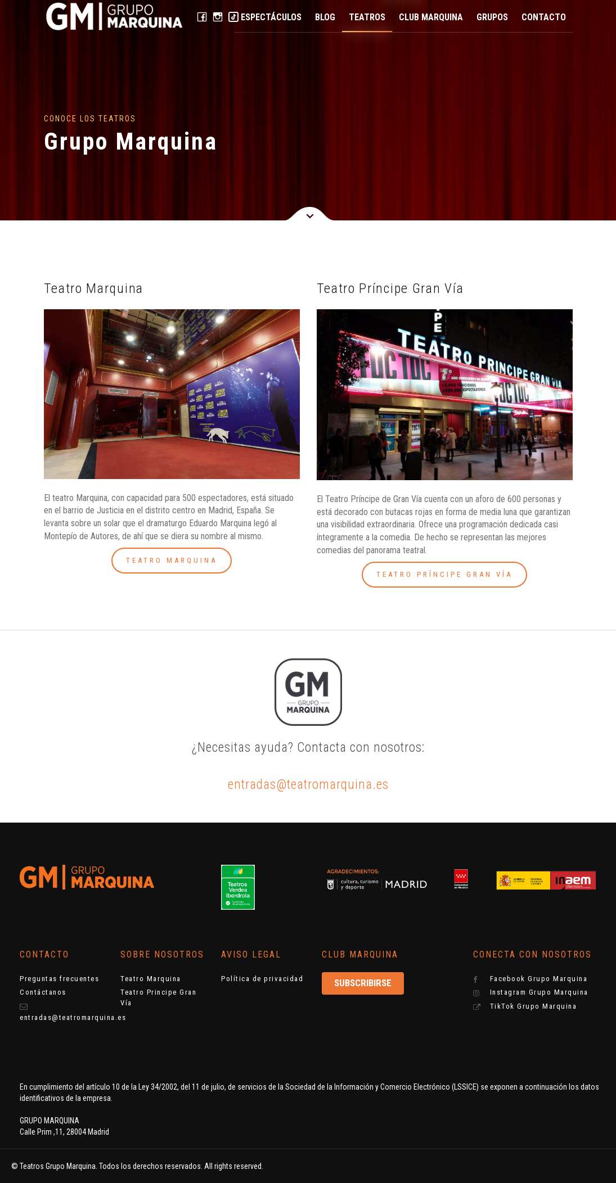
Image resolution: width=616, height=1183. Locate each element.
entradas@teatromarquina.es (308, 784)
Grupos (492, 17)
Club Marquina (431, 17)
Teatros (367, 17)
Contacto (543, 17)
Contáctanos (43, 992)
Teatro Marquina (150, 978)
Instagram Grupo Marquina (530, 992)
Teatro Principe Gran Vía (158, 997)
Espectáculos (271, 17)
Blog (325, 17)
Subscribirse (363, 982)
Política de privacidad (262, 978)
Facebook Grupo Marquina (530, 978)
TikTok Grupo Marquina (525, 1006)
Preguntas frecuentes (59, 978)
